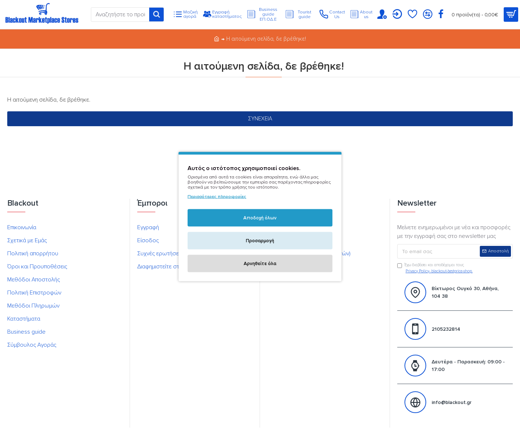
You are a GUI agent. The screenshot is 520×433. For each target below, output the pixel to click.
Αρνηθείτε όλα (260, 264)
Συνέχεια (260, 118)
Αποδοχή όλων (260, 218)
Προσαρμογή (260, 241)
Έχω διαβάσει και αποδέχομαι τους (435, 268)
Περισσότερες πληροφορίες (217, 196)
